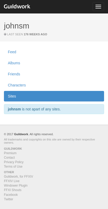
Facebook (11, 195)
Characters (17, 85)
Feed (12, 52)
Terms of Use (13, 166)
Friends (14, 74)
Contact (9, 157)
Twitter (8, 199)
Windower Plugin (16, 185)
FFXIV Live (11, 181)
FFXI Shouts (12, 190)
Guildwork (21, 134)
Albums (14, 63)
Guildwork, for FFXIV (18, 176)
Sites (12, 96)
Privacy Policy (14, 162)
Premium (10, 153)
